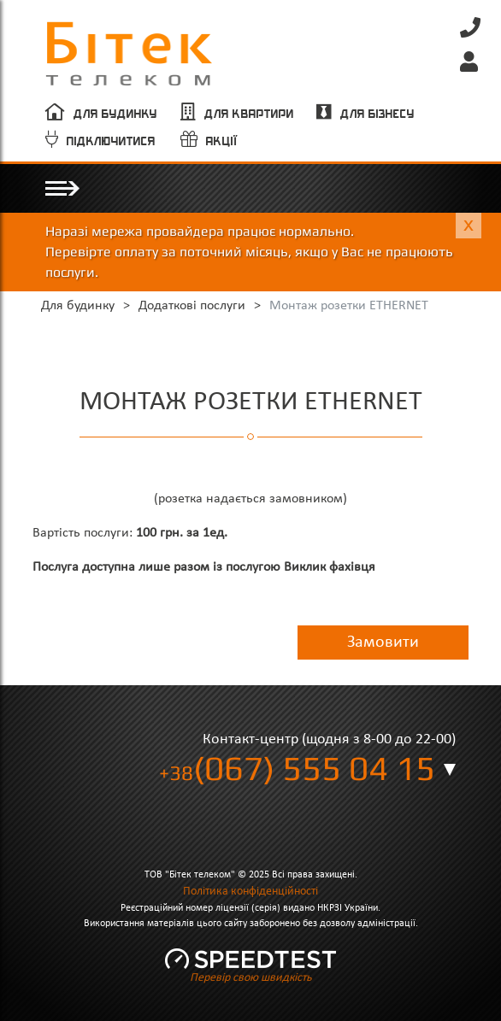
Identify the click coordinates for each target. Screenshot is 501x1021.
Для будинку (115, 114)
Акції (222, 141)
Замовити (383, 642)
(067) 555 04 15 (297, 768)
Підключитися (111, 141)
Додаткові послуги (192, 306)
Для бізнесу (377, 114)
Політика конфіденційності (250, 891)
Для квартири (249, 114)
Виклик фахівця (329, 567)
